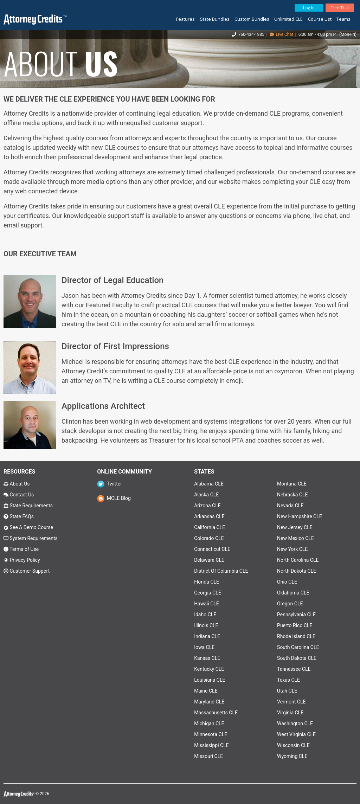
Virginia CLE (290, 712)
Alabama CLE (209, 484)
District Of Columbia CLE (221, 571)
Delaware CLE (209, 560)
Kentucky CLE (209, 669)
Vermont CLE (291, 702)
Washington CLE (295, 723)
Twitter (109, 484)
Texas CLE (288, 680)
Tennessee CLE (293, 669)
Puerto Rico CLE (294, 625)
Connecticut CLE (212, 549)
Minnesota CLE (210, 734)
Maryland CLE (209, 702)
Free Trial (339, 7)
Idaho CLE (205, 614)
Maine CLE (205, 691)
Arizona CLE (207, 505)
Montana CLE (292, 484)
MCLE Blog (114, 498)
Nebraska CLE (292, 494)
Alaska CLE (206, 494)
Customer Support (27, 571)
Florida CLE (206, 582)
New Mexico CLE (295, 538)
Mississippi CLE (211, 745)
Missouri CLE (208, 756)
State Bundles (215, 19)
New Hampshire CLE (299, 516)
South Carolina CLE (298, 647)
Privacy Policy (22, 560)
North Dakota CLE (296, 571)
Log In (309, 7)
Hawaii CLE (206, 603)
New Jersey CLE (295, 527)
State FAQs (19, 516)
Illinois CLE (206, 625)
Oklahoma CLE (293, 593)
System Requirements (31, 538)
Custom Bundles (251, 19)
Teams (343, 19)
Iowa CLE (204, 647)
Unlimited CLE (288, 19)
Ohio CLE (287, 582)
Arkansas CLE (209, 516)
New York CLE (292, 549)
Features (185, 19)
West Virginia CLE (296, 734)
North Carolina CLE (298, 560)
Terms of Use (21, 549)
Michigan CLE (209, 723)
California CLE (209, 527)
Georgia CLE (207, 593)
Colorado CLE (209, 538)
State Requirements (28, 505)
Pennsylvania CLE (296, 614)
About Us (17, 484)
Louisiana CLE (209, 680)
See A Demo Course (28, 527)
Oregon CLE (290, 603)
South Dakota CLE (296, 658)
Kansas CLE (207, 658)
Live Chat (281, 34)
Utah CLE (287, 691)
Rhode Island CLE (296, 636)
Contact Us (19, 494)
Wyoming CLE (292, 756)
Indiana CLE (207, 636)
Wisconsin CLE (293, 745)
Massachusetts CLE (216, 712)
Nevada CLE (290, 505)
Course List (320, 19)
